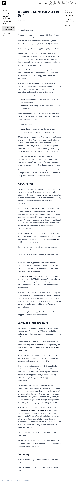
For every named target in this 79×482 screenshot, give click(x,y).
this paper (44, 345)
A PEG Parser (68, 16)
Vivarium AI (41, 410)
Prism (56, 239)
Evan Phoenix (48, 195)
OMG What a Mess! (6, 23)
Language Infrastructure (69, 20)
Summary (67, 25)
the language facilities (26, 410)
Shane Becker (26, 276)
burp (34, 443)
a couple (52, 347)
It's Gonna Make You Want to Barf (8, 28)
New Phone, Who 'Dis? (8, 34)
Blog (40, 4)
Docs (45, 4)
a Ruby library (29, 358)
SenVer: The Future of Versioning (6, 16)
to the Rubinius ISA (40, 361)
